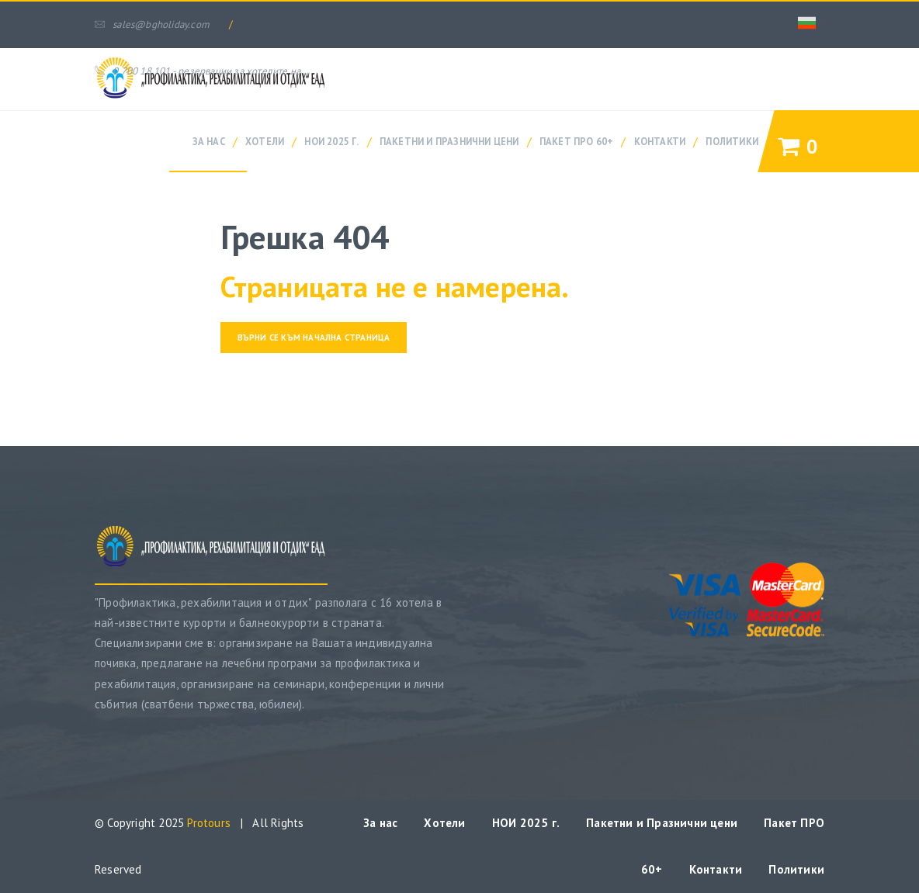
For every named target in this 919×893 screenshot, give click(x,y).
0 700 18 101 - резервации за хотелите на (197, 71)
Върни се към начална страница (314, 337)
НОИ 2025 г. (331, 141)
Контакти (660, 141)
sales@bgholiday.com (152, 24)
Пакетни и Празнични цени (449, 141)
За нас (208, 141)
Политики (732, 141)
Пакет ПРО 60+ (576, 141)
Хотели (264, 141)
